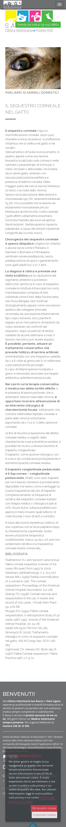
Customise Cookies (44, 815)
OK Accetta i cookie (44, 808)
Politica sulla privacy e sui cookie (32, 799)
